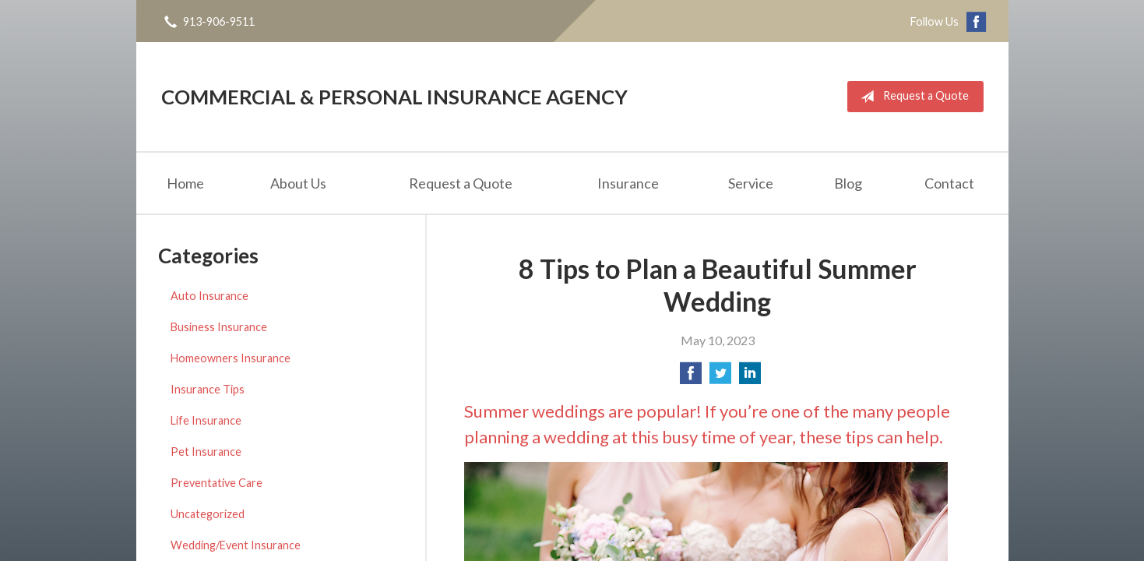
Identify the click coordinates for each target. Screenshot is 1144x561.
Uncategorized (208, 513)
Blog (848, 183)
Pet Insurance (206, 451)
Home (185, 183)
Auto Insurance (209, 295)
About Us (298, 183)
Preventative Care (216, 482)
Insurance (628, 183)
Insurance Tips (208, 389)
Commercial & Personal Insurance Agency (394, 96)
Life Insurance (206, 420)
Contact (949, 183)
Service (750, 183)
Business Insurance (219, 326)
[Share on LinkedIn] (750, 377)
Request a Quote (911, 96)
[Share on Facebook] (691, 377)
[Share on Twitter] (720, 377)
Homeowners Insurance (230, 358)
